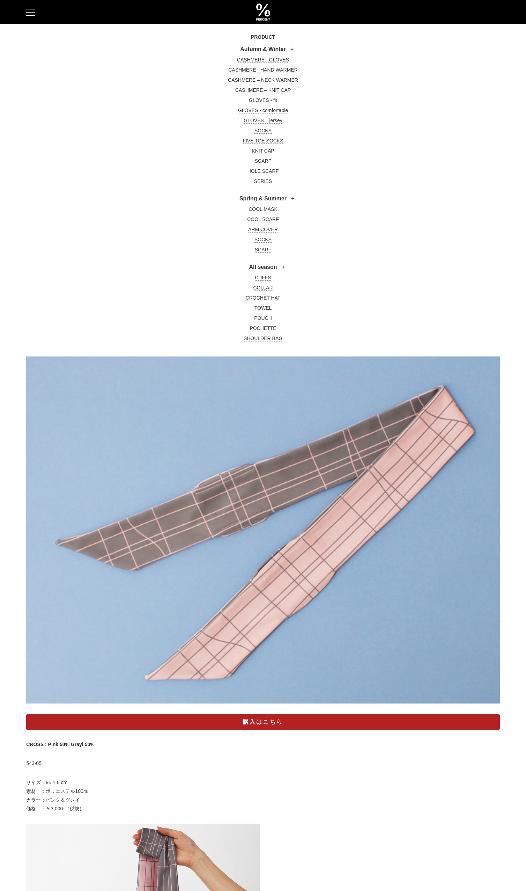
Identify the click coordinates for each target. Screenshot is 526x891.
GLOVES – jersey (263, 120)
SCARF (263, 161)
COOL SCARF (263, 219)
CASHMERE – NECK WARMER (263, 80)
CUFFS (263, 277)
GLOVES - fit (263, 100)
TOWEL (263, 308)
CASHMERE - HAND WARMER (263, 70)
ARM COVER (263, 229)
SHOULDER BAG (263, 338)
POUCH (263, 318)
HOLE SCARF (263, 171)
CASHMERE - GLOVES (263, 59)
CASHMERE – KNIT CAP (263, 90)
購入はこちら (263, 722)
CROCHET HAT (263, 298)
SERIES (263, 181)
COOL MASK (263, 209)
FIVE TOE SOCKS (263, 140)
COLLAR (263, 287)
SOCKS (263, 130)
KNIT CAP (263, 151)
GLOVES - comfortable (263, 110)
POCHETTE (263, 328)
